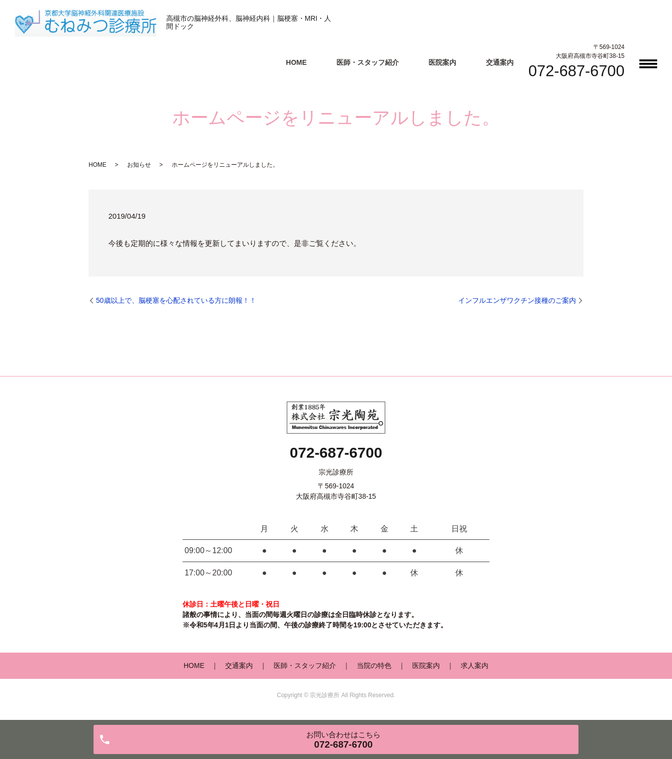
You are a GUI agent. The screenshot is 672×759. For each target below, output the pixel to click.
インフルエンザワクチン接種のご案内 (517, 300)
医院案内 (442, 62)
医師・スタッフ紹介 (367, 62)
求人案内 (474, 665)
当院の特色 (374, 665)
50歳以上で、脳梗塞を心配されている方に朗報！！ (176, 300)
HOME (296, 62)
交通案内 (500, 62)
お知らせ (139, 164)
